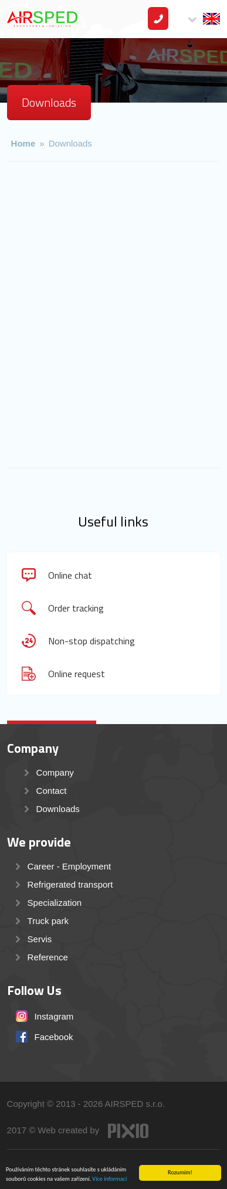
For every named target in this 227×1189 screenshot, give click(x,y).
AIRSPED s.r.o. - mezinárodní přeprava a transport (42, 19)
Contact (158, 18)
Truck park (48, 921)
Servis (40, 939)
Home (23, 143)
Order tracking (76, 608)
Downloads (70, 143)
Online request (76, 674)
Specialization (55, 903)
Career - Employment (69, 866)
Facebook (54, 1037)
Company (55, 772)
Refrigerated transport (70, 884)
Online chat (70, 575)
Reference (48, 957)
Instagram (54, 1016)
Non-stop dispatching (91, 641)
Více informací (109, 1179)
